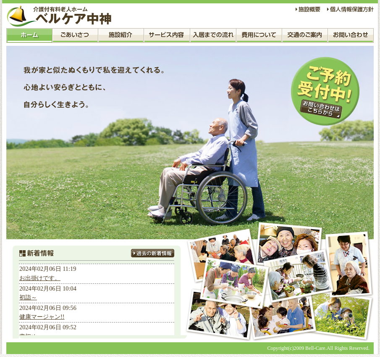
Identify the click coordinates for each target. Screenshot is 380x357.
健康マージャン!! (42, 316)
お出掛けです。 (39, 278)
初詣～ (28, 297)
